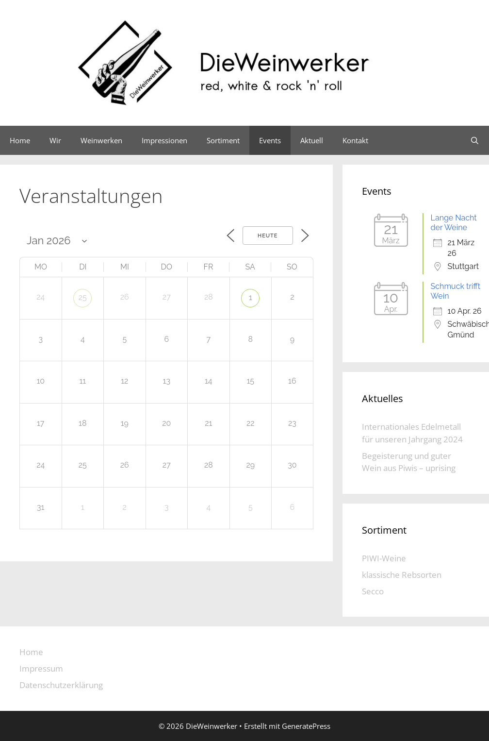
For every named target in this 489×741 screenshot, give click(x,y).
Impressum (41, 668)
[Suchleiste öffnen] (474, 140)
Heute (268, 236)
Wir (55, 140)
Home (20, 140)
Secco (373, 591)
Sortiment (223, 140)
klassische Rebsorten (401, 574)
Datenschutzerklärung (61, 684)
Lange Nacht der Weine (454, 222)
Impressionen (164, 140)
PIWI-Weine (384, 558)
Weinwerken (101, 140)
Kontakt (355, 140)
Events (270, 140)
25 (83, 297)
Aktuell (311, 140)
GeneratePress (306, 726)
